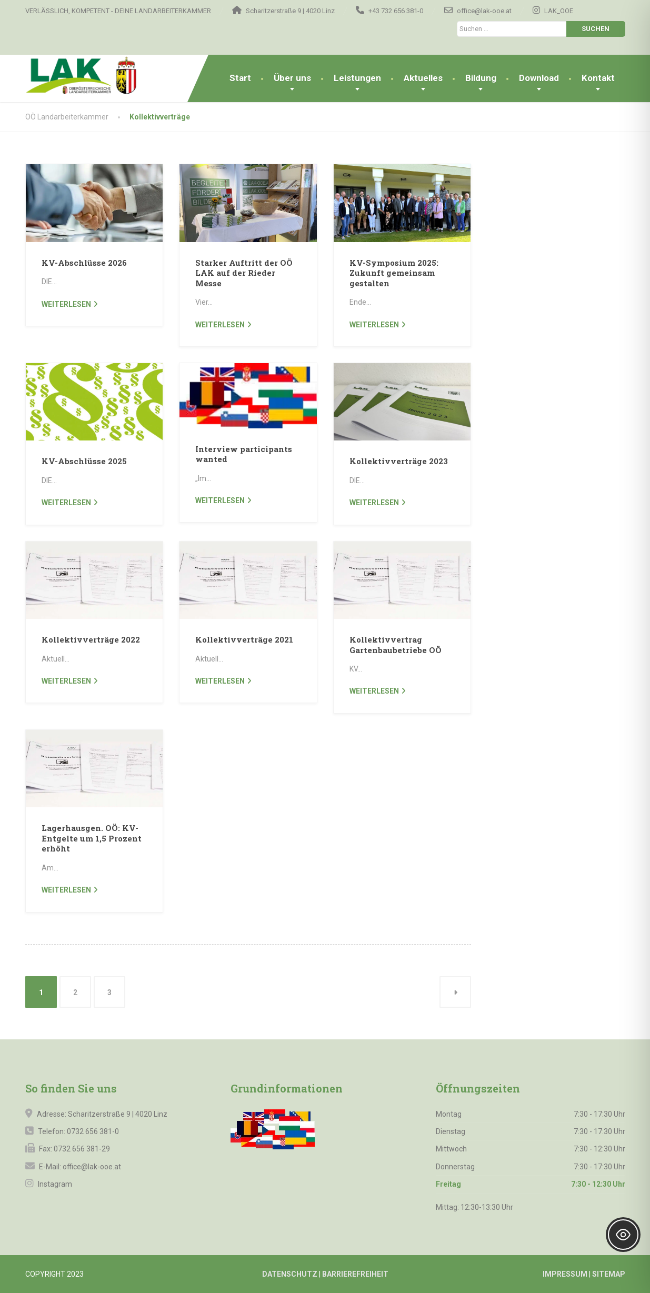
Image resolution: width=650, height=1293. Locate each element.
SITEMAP (608, 1274)
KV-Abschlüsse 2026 (84, 262)
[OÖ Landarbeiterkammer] (100, 76)
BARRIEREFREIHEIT (355, 1274)
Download (539, 78)
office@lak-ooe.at (91, 1166)
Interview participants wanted (243, 454)
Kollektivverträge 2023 (398, 461)
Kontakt (598, 78)
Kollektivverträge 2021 (244, 639)
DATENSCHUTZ (289, 1274)
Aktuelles (423, 78)
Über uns (292, 78)
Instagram (54, 1184)
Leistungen (357, 78)
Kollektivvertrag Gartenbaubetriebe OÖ (395, 644)
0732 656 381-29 (82, 1149)
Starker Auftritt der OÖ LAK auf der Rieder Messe (244, 272)
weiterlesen (66, 304)
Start (240, 78)
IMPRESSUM (565, 1274)
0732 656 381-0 (93, 1131)
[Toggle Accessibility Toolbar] (623, 1234)
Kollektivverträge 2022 (91, 639)
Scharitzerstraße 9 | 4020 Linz (117, 1114)
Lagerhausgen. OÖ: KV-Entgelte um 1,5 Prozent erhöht (92, 838)
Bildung (480, 78)
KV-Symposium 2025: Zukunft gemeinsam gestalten (393, 272)
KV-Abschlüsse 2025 (84, 461)
